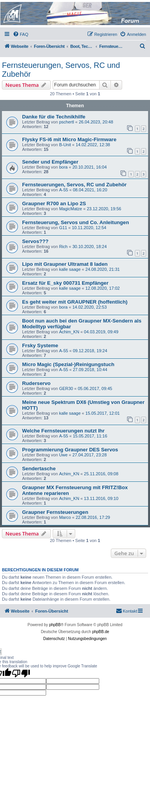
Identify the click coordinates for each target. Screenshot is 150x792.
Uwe (63, 455)
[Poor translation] (21, 673)
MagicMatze (70, 208)
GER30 (66, 388)
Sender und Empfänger (50, 162)
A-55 (63, 189)
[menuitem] (20, 34)
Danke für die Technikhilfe (53, 117)
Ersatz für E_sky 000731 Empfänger (65, 283)
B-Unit (65, 144)
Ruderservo (36, 383)
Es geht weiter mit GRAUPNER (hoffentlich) (75, 302)
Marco (65, 517)
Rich (63, 246)
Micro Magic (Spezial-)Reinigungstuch (68, 364)
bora (63, 167)
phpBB (55, 625)
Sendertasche (39, 468)
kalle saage (70, 269)
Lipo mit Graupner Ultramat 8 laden (65, 264)
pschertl (66, 122)
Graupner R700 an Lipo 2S (54, 203)
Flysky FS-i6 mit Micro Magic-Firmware (69, 139)
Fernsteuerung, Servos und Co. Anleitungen (75, 222)
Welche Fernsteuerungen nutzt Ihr (63, 431)
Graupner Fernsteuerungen (55, 512)
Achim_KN (69, 331)
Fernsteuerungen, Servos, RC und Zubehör (61, 69)
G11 (63, 227)
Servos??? (35, 241)
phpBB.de (100, 632)
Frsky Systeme (40, 345)
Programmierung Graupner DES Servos (70, 450)
